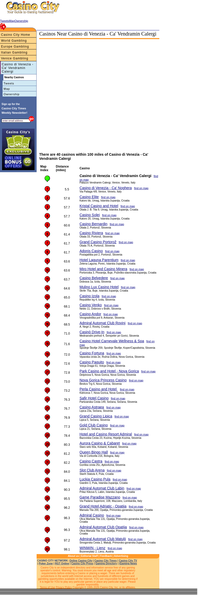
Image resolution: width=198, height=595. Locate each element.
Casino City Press (82, 563)
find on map (141, 188)
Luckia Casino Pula (94, 479)
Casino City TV (128, 560)
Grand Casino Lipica (95, 416)
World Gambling (14, 40)
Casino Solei (89, 215)
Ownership (12, 94)
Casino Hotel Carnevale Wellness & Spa (111, 341)
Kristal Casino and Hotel (98, 206)
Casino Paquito (91, 362)
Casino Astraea (91, 407)
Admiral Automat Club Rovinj (102, 323)
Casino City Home (15, 35)
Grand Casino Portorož (97, 242)
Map (7, 88)
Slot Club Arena (91, 470)
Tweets (9, 83)
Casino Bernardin (93, 224)
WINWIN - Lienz (92, 548)
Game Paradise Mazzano (99, 497)
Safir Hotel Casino (94, 398)
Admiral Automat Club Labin (101, 488)
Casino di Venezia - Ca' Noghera (105, 188)
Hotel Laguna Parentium (98, 260)
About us (73, 556)
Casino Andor (90, 314)
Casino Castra (90, 461)
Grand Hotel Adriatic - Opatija (102, 506)
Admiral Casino (91, 515)
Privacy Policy (64, 587)
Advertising (121, 556)
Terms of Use (47, 587)
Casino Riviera (91, 233)
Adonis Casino (91, 251)
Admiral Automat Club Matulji (102, 539)
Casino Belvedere (93, 278)
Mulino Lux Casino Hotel (99, 287)
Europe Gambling (15, 46)
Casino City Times (105, 560)
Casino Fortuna (91, 353)
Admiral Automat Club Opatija (103, 527)
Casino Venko (90, 305)
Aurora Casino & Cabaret (99, 443)
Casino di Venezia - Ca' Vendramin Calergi (17, 68)
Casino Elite (89, 197)
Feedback (106, 556)
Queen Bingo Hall (93, 452)
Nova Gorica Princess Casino (103, 380)
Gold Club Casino (93, 425)
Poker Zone (46, 563)
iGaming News (128, 563)
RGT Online (62, 563)
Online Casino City (80, 560)
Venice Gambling (14, 58)
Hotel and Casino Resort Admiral (105, 434)
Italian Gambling (14, 52)
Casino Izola (89, 296)
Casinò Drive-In (91, 332)
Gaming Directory (106, 563)
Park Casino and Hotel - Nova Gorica (109, 371)
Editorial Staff (89, 556)
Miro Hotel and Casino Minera (103, 269)
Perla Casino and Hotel (98, 389)
